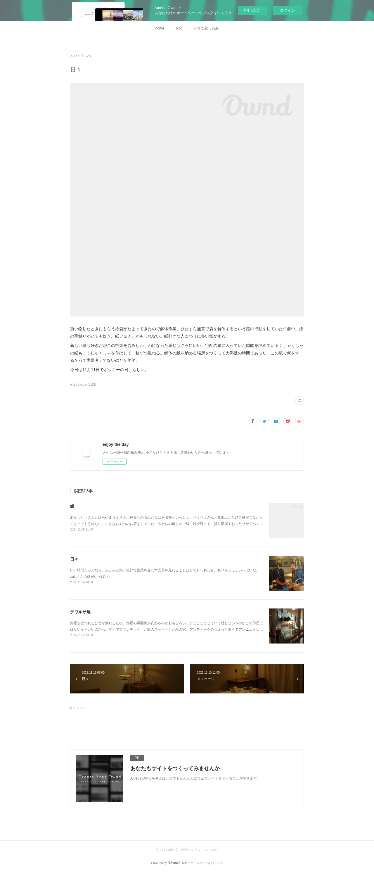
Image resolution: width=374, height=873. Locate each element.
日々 (74, 559)
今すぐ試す (252, 10)
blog (179, 28)
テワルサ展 (80, 612)
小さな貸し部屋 (206, 28)
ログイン (287, 10)
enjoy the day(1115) (83, 384)
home (159, 28)
